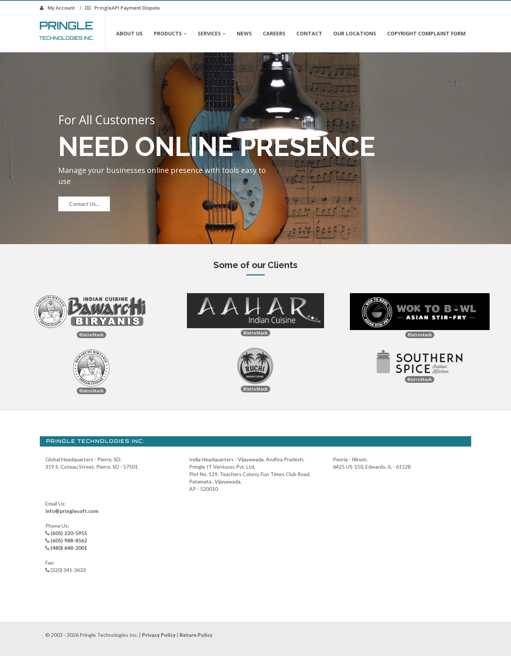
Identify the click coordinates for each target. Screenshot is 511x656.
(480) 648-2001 (69, 548)
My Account (57, 7)
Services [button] (212, 33)
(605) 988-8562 (69, 540)
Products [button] (170, 33)
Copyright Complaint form (426, 33)
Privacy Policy (158, 635)
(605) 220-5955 (69, 533)
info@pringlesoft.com (71, 511)
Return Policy (196, 635)
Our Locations (354, 33)
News (244, 33)
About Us (129, 33)
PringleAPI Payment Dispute (122, 7)
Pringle (66, 30)
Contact (309, 33)
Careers (274, 33)
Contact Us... (84, 204)
